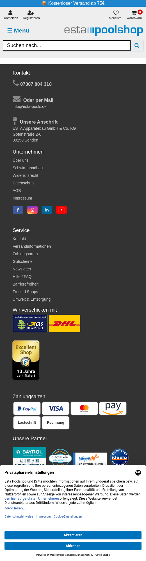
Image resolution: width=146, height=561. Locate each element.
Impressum (22, 198)
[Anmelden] (11, 15)
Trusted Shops (25, 291)
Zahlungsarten (25, 254)
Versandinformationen (32, 246)
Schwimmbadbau (28, 168)
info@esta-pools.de (30, 106)
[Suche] (137, 45)
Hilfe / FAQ (22, 276)
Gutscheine (23, 261)
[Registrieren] (31, 15)
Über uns (21, 160)
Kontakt (19, 239)
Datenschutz (24, 183)
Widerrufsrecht (25, 175)
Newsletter (22, 269)
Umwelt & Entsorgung (32, 299)
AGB (17, 190)
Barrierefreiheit (25, 284)
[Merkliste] (116, 15)
